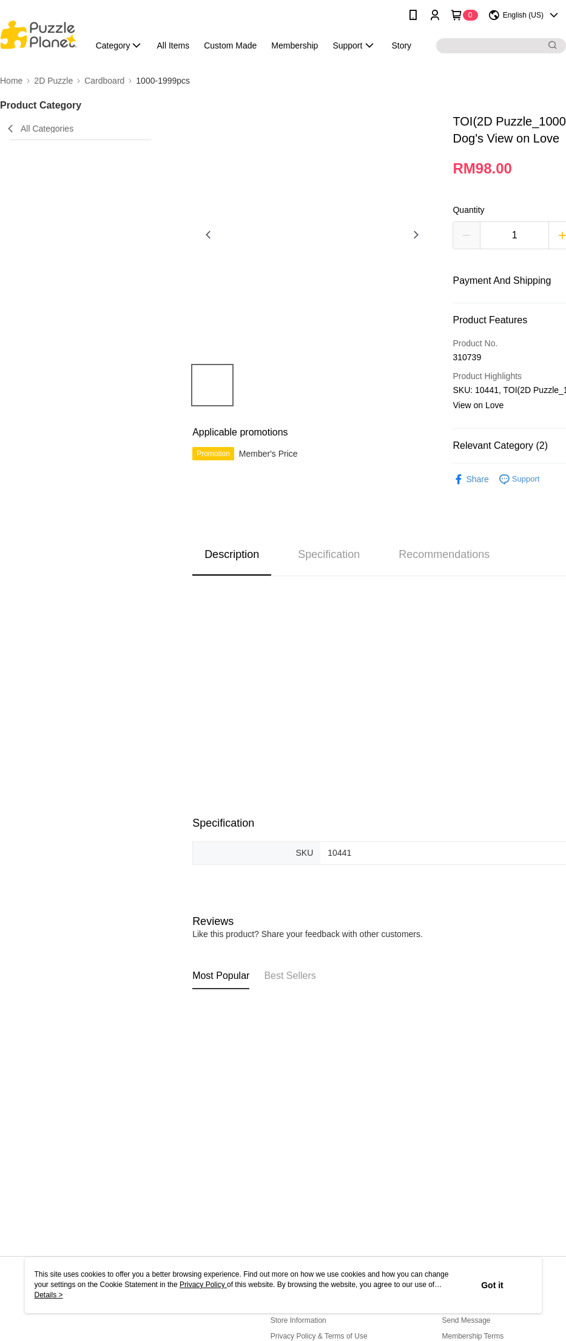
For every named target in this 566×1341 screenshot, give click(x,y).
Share (470, 479)
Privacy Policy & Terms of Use (319, 1336)
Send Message (466, 1320)
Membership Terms (473, 1336)
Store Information (298, 1320)
